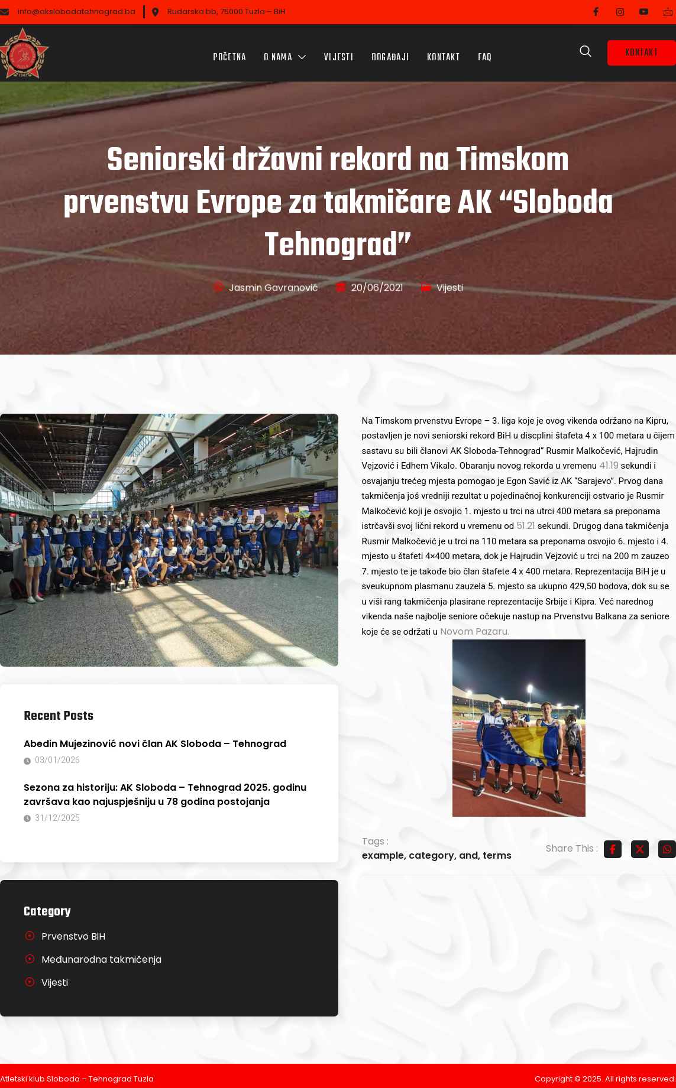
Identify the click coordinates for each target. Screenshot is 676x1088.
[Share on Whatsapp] (667, 843)
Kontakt (443, 49)
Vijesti (339, 49)
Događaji (390, 49)
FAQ (485, 49)
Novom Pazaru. (474, 625)
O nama (285, 49)
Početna (229, 49)
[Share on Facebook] (613, 843)
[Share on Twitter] (640, 843)
